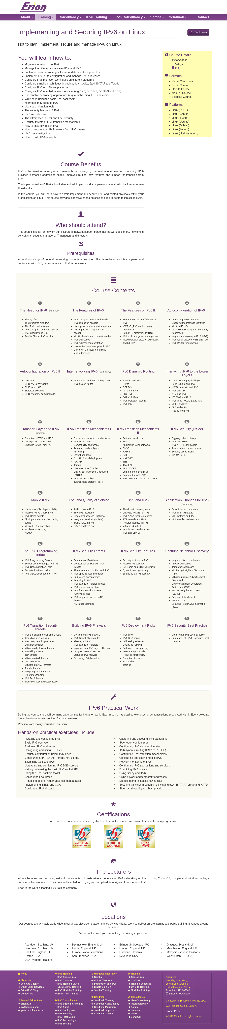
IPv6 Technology (65, 1020)
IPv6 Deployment (65, 1010)
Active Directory (101, 980)
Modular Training (139, 990)
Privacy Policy (173, 1011)
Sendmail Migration (103, 1007)
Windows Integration (104, 973)
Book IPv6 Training (66, 993)
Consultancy (136, 997)
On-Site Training (138, 987)
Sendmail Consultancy (105, 1003)
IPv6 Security (63, 1013)
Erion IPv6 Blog (28, 990)
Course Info (136, 977)
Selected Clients (28, 983)
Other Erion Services (31, 987)
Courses (134, 980)
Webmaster (184, 993)
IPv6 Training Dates (67, 983)
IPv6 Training (63, 973)
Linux (132, 1013)
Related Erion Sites (30, 1000)
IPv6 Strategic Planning (69, 1003)
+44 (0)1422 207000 (178, 990)
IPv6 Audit (62, 1007)
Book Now (198, 32)
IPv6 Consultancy (66, 1000)
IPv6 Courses (63, 980)
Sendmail (98, 997)
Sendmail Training (102, 1000)
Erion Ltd (24, 1003)
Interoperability (138, 1003)
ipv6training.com (28, 1007)
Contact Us (25, 993)
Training (134, 973)
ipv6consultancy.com (31, 1010)
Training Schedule (139, 983)
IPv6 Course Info (65, 977)
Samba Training (101, 990)
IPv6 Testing (63, 1023)
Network (134, 1010)
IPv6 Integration (65, 1017)
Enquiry (171, 993)
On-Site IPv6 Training (68, 987)
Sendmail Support (102, 1010)
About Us (24, 980)
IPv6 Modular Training (68, 990)
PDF (176, 68)
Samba (96, 977)
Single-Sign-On (101, 987)
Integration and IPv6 (103, 983)
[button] (26, 17)
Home (22, 973)
